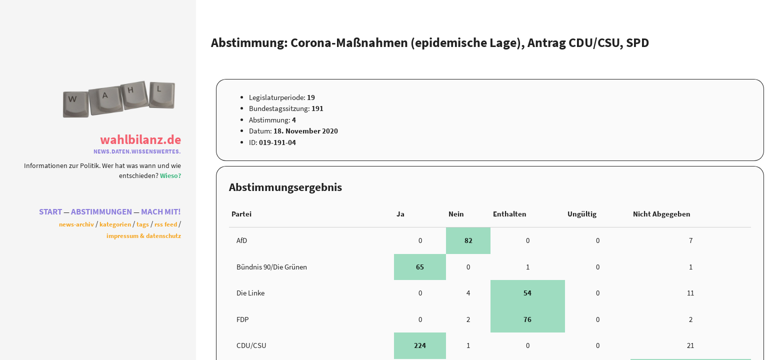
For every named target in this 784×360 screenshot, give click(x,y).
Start (50, 211)
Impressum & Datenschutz (143, 236)
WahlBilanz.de (140, 139)
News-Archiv (76, 224)
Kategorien (115, 224)
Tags (142, 224)
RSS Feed (165, 224)
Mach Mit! (161, 211)
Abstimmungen (101, 211)
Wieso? (170, 176)
